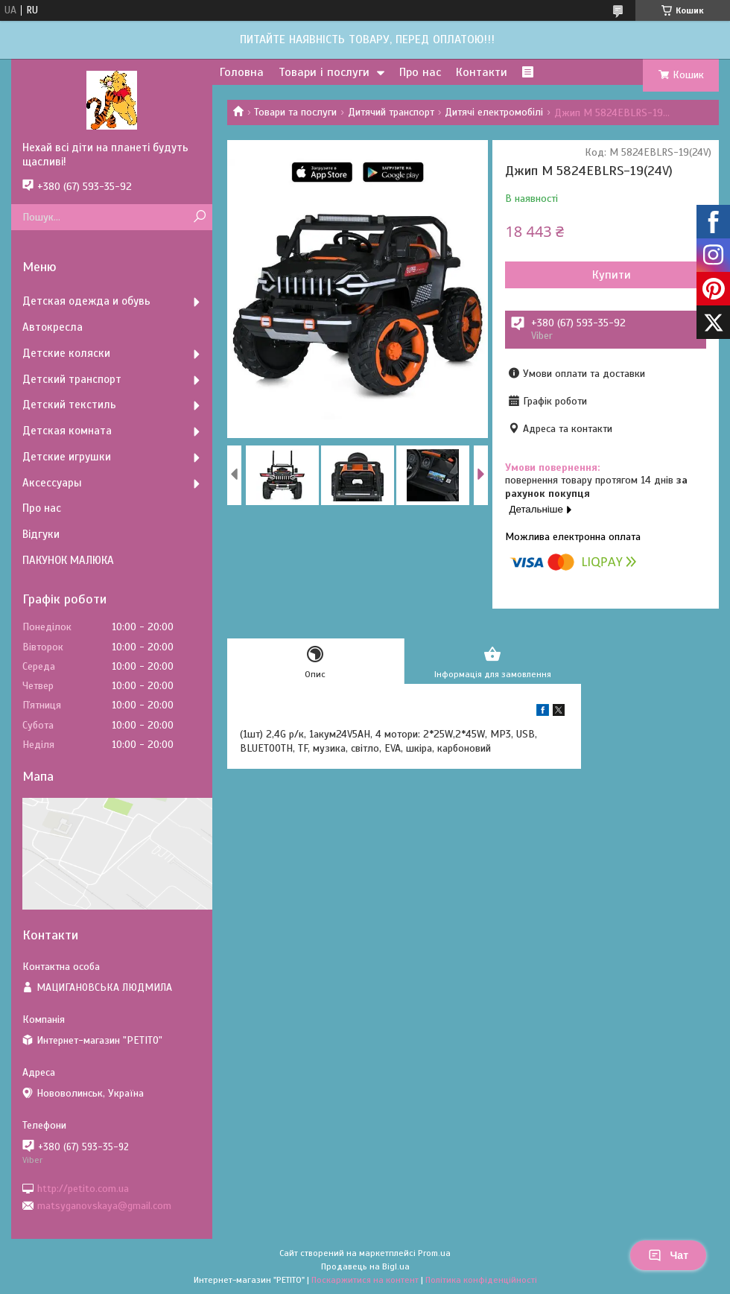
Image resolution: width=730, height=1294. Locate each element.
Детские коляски (66, 353)
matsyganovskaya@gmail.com (104, 1205)
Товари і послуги (324, 72)
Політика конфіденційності (481, 1280)
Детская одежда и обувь (86, 301)
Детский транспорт (71, 379)
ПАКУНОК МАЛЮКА (68, 560)
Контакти (481, 72)
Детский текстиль (69, 404)
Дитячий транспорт (391, 112)
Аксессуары (52, 482)
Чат (668, 1255)
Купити (611, 274)
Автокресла (52, 327)
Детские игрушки (66, 456)
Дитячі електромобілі (494, 112)
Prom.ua (434, 1253)
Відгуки (41, 534)
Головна (242, 72)
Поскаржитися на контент (365, 1280)
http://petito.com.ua (83, 1188)
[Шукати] (199, 217)
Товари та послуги (295, 112)
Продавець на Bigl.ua (365, 1266)
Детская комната (67, 430)
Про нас (420, 72)
